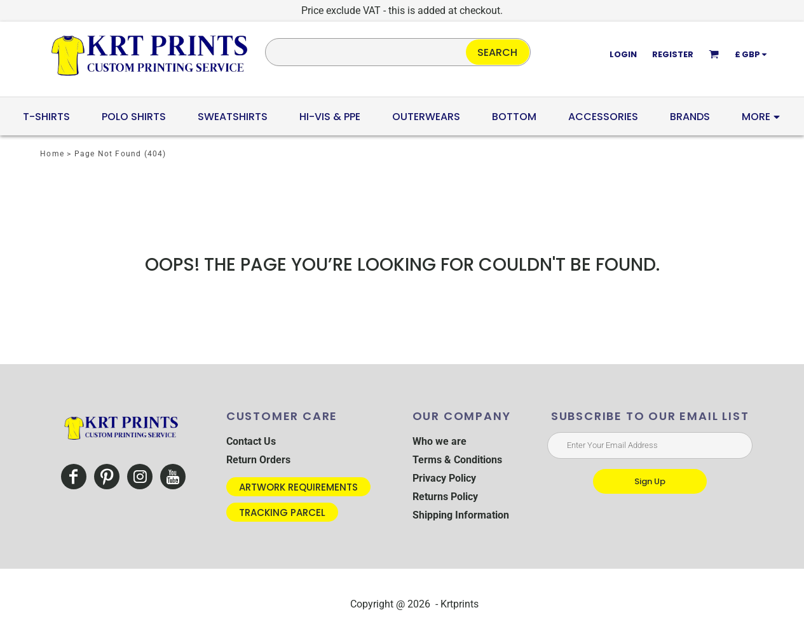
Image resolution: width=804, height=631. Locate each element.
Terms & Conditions (457, 460)
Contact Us (251, 441)
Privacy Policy (444, 478)
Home (52, 153)
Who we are (439, 441)
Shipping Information (460, 515)
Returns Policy (445, 497)
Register (672, 54)
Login (623, 54)
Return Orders (258, 460)
